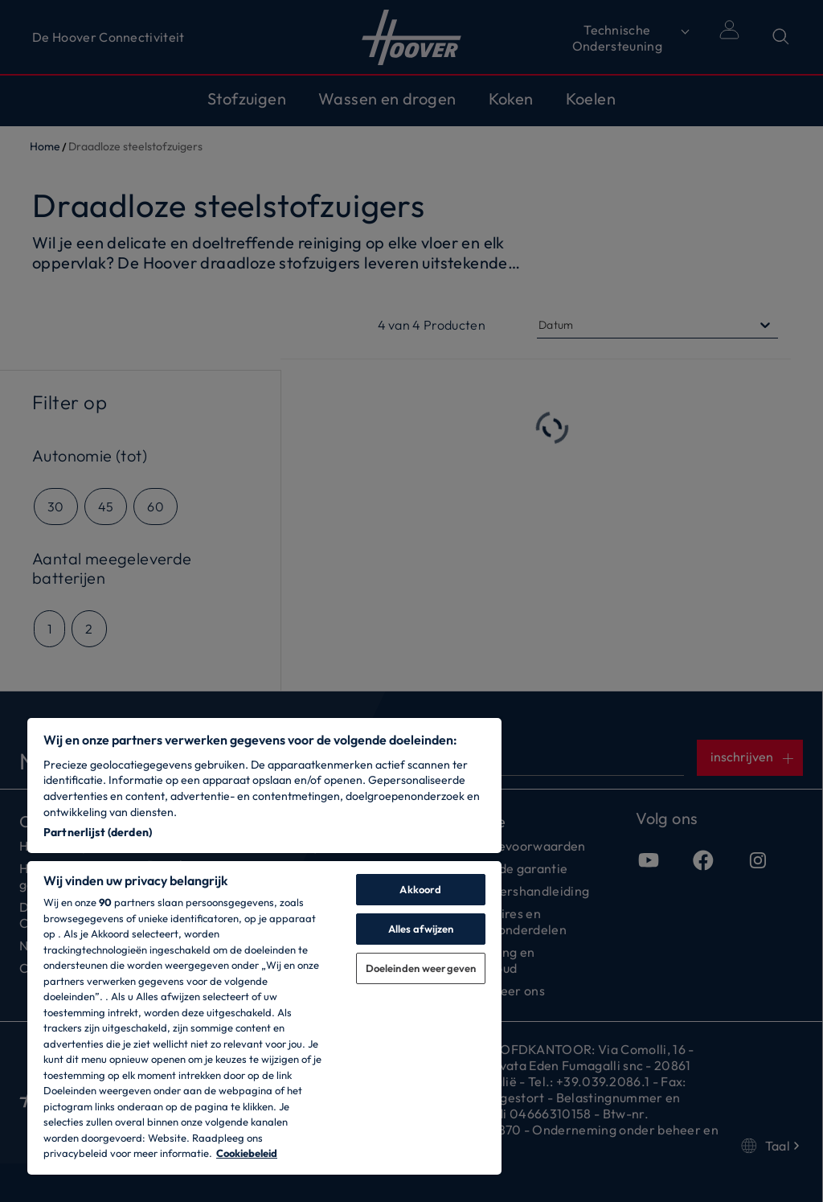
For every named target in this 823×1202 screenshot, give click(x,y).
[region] (264, 946)
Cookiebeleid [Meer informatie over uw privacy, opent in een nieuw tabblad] (246, 1153)
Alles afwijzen (421, 928)
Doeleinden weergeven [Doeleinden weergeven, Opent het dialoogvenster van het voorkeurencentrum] (421, 968)
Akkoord (420, 889)
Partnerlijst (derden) (97, 832)
